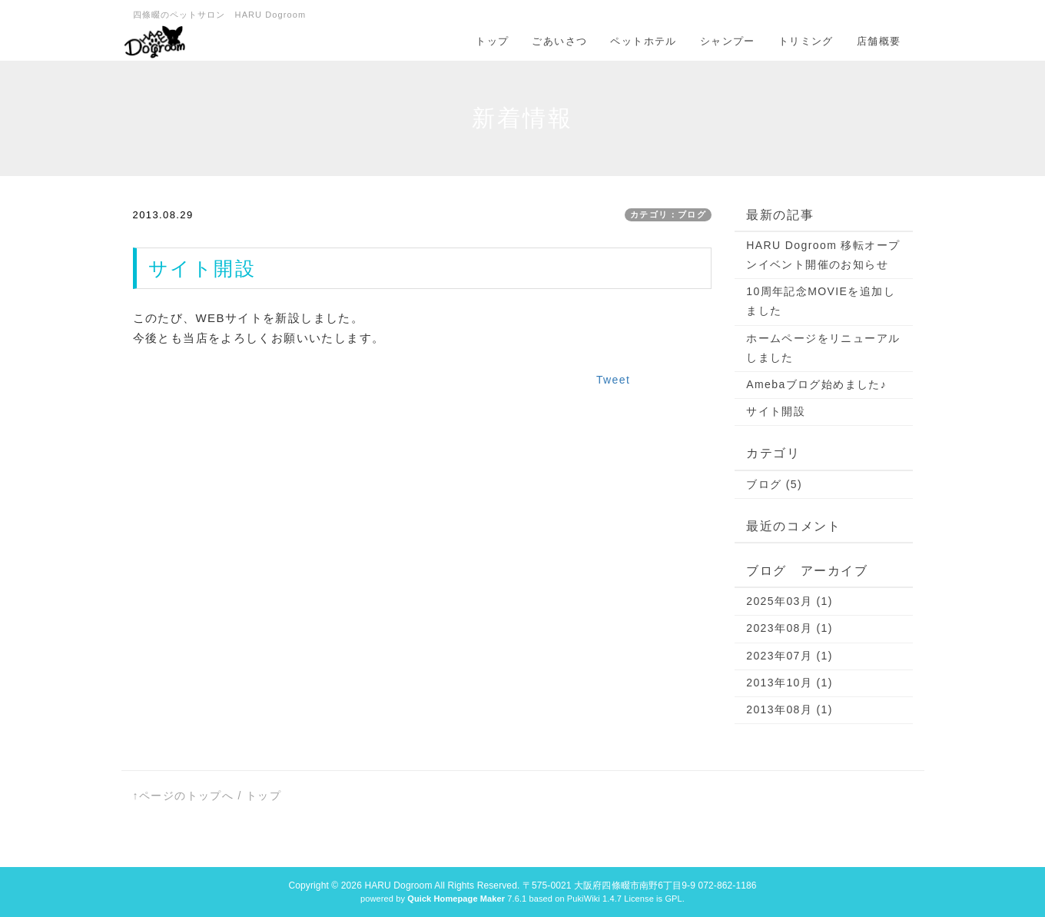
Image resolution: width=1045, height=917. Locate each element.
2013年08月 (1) (789, 709)
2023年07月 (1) (789, 656)
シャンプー (727, 41)
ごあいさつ (559, 41)
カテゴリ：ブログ (668, 214)
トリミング (806, 41)
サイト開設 (775, 411)
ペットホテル (643, 41)
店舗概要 (879, 41)
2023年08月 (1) (789, 628)
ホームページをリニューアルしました (823, 348)
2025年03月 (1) (789, 601)
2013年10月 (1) (789, 682)
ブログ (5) (774, 484)
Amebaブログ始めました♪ (816, 384)
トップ (492, 41)
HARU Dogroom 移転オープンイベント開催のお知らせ (823, 255)
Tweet (613, 380)
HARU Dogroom (398, 885)
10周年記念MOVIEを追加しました (820, 301)
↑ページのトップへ (183, 795)
